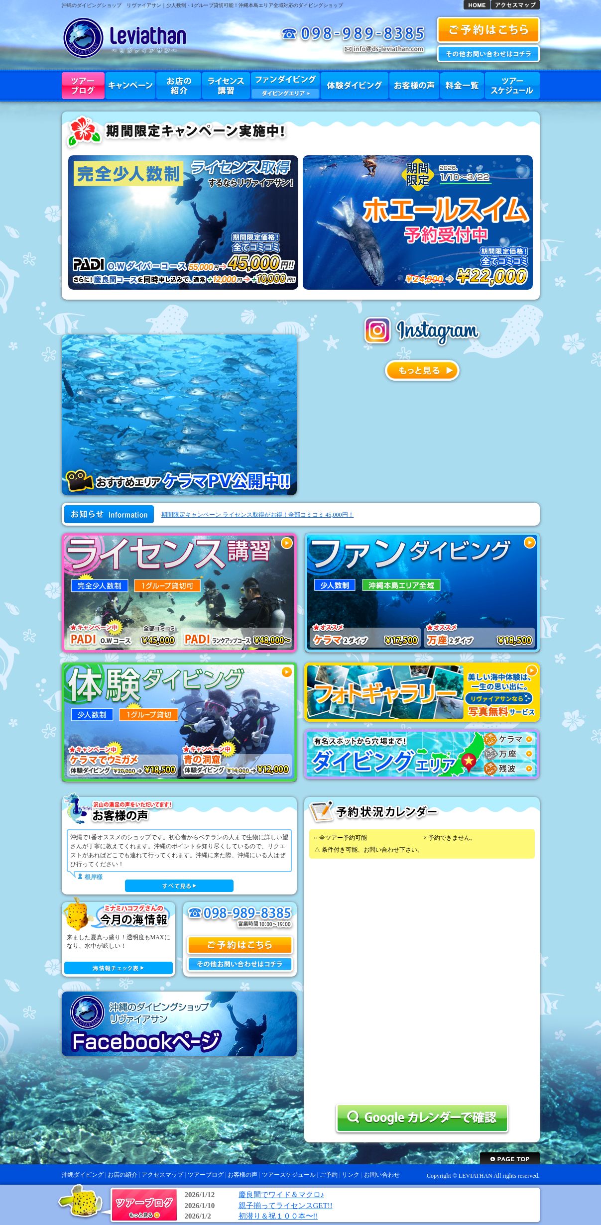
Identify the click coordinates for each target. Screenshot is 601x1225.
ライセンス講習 (226, 85)
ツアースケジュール (512, 85)
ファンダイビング (285, 85)
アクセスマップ (515, 4)
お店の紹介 (178, 85)
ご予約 (329, 1174)
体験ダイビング (354, 85)
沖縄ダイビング (477, 4)
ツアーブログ (83, 85)
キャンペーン (130, 85)
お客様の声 (414, 85)
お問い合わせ (488, 53)
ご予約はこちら (240, 945)
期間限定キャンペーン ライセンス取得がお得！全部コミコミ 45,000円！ (257, 514)
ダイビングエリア (285, 93)
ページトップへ (510, 1158)
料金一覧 (462, 85)
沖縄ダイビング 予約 (488, 30)
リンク (351, 1174)
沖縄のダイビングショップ (91, 5)
